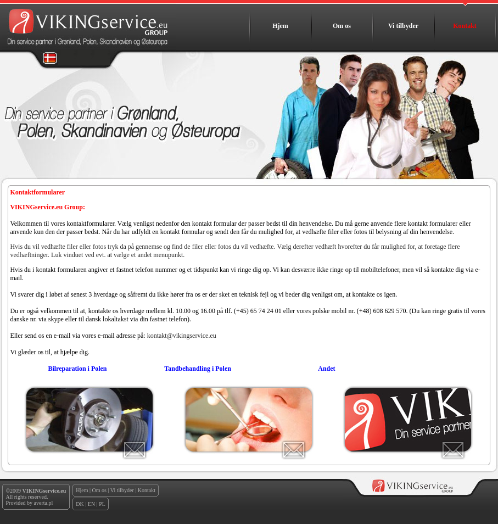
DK (79, 504)
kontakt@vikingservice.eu (181, 335)
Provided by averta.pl (29, 503)
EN (91, 504)
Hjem (280, 26)
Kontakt (465, 26)
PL (102, 504)
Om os (342, 26)
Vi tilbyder (403, 26)
